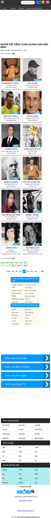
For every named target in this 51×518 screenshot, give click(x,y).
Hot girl (13, 8)
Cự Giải (14, 315)
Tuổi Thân (11, 84)
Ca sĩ (4, 8)
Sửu (20, 453)
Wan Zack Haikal (11, 113)
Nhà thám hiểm (11, 181)
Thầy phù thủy (32, 115)
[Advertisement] (25, 24)
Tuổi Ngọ (11, 117)
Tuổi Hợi (32, 117)
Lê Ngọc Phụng (30, 281)
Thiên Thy (15, 298)
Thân (36, 444)
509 (13, 268)
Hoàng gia (11, 82)
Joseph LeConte (11, 178)
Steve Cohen (32, 113)
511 (20, 268)
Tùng (20, 466)
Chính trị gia (32, 213)
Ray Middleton (32, 244)
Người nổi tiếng (5, 47)
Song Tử (28, 312)
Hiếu (36, 470)
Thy (36, 479)
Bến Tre (32, 150)
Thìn (20, 457)
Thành (4, 466)
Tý (3, 453)
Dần (36, 453)
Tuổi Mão (32, 215)
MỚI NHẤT (38, 8)
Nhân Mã (28, 320)
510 (17, 268)
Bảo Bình (28, 306)
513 (28, 268)
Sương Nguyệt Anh (32, 146)
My (3, 470)
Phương (5, 479)
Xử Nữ (14, 317)
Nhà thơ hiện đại (11, 213)
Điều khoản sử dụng (25, 497)
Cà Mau (32, 183)
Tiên (20, 470)
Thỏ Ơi (27, 295)
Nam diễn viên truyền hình (11, 148)
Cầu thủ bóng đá (11, 115)
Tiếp (42, 268)
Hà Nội (11, 215)
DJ (11, 246)
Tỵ (35, 457)
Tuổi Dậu (32, 84)
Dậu (3, 448)
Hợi (36, 448)
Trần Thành (28, 298)
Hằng (20, 475)
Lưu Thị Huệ (29, 290)
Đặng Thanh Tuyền (18, 295)
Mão (3, 457)
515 (35, 268)
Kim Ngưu (15, 312)
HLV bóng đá (32, 82)
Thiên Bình (28, 317)
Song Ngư (15, 309)
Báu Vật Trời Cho (30, 287)
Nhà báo (32, 148)
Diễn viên (22, 8)
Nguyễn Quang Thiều (11, 211)
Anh (36, 475)
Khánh (21, 479)
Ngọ (3, 444)
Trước (8, 268)
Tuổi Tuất (11, 248)
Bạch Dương (29, 309)
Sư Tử (27, 315)
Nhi (3, 475)
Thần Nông (15, 320)
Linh (36, 466)
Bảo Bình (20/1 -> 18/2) (19, 47)
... (38, 268)
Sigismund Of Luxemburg (11, 80)
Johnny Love (11, 244)
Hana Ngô (28, 284)
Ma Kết (14, 306)
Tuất (20, 448)
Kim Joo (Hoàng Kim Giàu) (32, 178)
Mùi (20, 444)
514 (32, 268)
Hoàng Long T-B (17, 287)
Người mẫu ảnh (32, 181)
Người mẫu (30, 8)
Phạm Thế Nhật (30, 293)
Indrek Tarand (32, 211)
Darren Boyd (11, 146)
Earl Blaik (32, 80)
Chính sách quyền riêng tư (25, 507)
